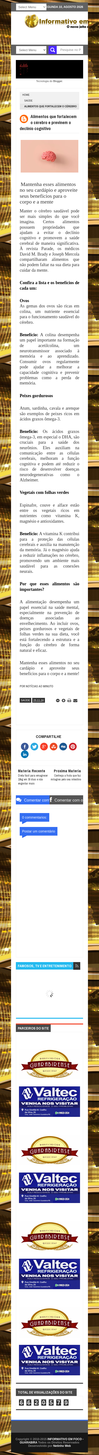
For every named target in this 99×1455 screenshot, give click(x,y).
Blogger (57, 81)
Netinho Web (62, 1446)
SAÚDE (28, 100)
